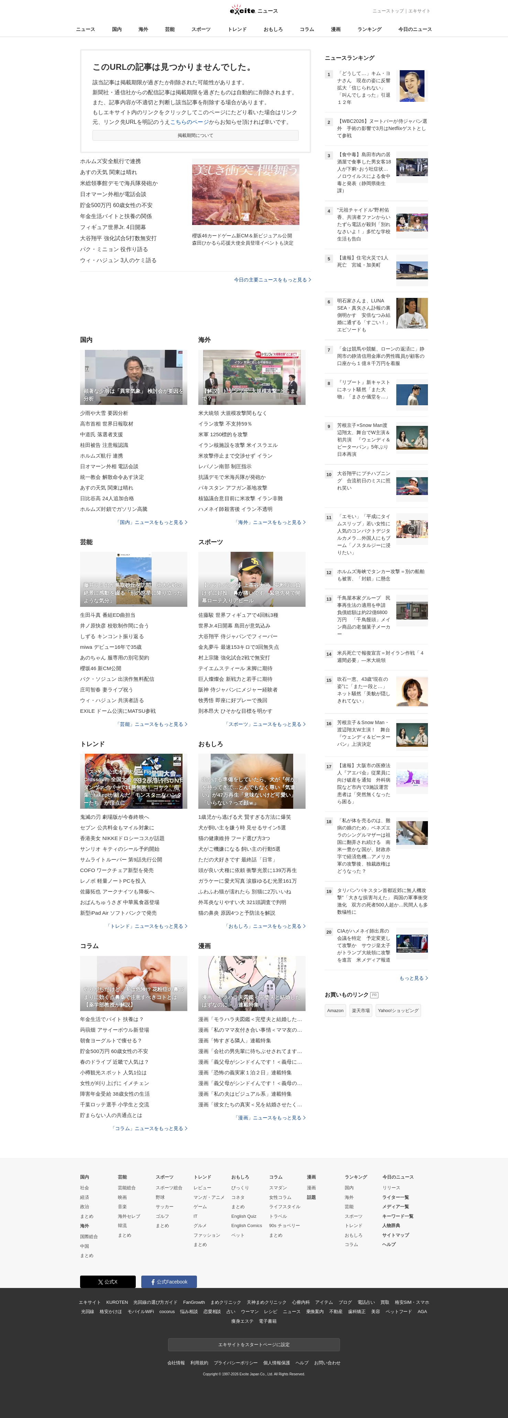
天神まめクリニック (267, 1302)
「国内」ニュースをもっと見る (151, 522)
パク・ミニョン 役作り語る (114, 249)
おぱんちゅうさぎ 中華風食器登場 (119, 902)
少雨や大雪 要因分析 (104, 413)
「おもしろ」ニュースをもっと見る (265, 926)
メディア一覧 (395, 1206)
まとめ (86, 1216)
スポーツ (201, 29)
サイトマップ (395, 1235)
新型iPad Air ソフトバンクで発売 (118, 913)
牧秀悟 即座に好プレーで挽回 (232, 700)
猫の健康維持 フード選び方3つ (234, 838)
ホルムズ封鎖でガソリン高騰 (114, 509)
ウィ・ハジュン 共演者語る (112, 700)
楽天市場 (361, 1010)
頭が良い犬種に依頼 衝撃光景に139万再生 (247, 870)
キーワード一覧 (397, 1216)
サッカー (165, 1206)
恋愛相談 (212, 1311)
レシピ (270, 1311)
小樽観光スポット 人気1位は (113, 1072)
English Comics (246, 1225)
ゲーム (200, 1206)
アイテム (324, 1302)
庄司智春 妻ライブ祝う (107, 689)
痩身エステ (242, 1321)
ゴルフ (162, 1216)
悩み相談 (189, 1311)
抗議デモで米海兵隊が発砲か (232, 477)
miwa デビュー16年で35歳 (111, 647)
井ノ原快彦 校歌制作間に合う (114, 626)
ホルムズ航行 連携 (101, 456)
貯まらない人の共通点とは (111, 1115)
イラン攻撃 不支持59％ (225, 424)
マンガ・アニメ (209, 1197)
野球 (160, 1197)
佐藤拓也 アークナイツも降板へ (117, 891)
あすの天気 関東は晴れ (108, 172)
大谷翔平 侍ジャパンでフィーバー (238, 636)
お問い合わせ (327, 1362)
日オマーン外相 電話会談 (109, 466)
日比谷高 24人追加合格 (107, 498)
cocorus (167, 1311)
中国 (84, 1246)
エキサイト (419, 10)
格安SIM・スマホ (412, 1302)
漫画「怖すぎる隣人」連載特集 (234, 1040)
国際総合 (89, 1236)
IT (196, 1216)
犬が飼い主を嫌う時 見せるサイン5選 (242, 827)
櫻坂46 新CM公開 (100, 668)
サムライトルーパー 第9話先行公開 (121, 859)
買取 (384, 1302)
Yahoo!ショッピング (398, 1010)
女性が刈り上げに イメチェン (114, 1083)
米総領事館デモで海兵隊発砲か (119, 183)
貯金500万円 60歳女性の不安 (116, 205)
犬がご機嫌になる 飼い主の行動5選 (239, 849)
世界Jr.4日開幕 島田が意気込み (234, 626)
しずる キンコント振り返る (112, 636)
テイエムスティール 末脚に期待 (235, 668)
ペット (238, 1235)
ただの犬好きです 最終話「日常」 (238, 859)
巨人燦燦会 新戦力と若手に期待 (235, 679)
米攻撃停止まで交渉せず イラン (235, 456)
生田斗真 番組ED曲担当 (107, 615)
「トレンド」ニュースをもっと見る (146, 926)
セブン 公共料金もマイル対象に (117, 827)
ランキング (369, 29)
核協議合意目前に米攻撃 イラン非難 (240, 498)
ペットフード (399, 1311)
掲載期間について (196, 135)
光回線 (88, 1311)
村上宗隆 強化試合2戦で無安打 (234, 657)
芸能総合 (127, 1187)
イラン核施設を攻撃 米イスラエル (238, 445)
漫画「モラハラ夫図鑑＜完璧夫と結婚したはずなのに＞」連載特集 (252, 1019)
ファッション (207, 1235)
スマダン (278, 1187)
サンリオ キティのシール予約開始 (119, 849)
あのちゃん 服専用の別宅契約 (114, 657)
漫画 (336, 29)
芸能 (170, 29)
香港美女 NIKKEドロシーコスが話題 (122, 838)
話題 (311, 1197)
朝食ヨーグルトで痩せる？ (111, 1040)
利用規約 (199, 1362)
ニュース (85, 29)
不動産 (336, 1311)
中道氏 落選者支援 (101, 434)
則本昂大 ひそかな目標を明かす (235, 711)
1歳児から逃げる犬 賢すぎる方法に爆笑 (244, 817)
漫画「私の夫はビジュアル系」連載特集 (245, 1094)
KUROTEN (117, 1302)
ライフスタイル (284, 1206)
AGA (422, 1311)
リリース (391, 1187)
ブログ (345, 1302)
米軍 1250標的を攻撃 (223, 434)
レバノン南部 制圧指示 (225, 466)
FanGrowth (194, 1302)
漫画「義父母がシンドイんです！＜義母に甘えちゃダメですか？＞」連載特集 (252, 1062)
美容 (375, 1311)
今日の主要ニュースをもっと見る (272, 279)
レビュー (202, 1187)
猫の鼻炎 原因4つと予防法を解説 (236, 913)
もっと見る (413, 978)
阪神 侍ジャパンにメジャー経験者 (238, 689)
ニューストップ (388, 10)
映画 (122, 1197)
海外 (143, 29)
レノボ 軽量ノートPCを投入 (113, 881)
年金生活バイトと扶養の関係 (116, 216)
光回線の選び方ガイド (155, 1302)
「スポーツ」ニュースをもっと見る (265, 724)
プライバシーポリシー (236, 1362)
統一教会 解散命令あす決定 (112, 477)
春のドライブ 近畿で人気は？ (114, 1062)
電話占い (366, 1302)
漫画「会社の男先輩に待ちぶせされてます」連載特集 (252, 1051)
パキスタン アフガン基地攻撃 (232, 488)
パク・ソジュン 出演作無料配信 (117, 679)
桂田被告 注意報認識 (104, 445)
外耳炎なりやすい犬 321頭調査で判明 (242, 902)
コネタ (238, 1197)
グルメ (200, 1225)
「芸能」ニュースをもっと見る (151, 724)
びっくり (240, 1187)
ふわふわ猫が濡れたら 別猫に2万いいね (244, 891)
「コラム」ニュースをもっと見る (148, 1128)
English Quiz (243, 1216)
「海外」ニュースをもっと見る (269, 522)
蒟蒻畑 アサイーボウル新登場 (114, 1030)
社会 (84, 1187)
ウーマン (249, 1311)
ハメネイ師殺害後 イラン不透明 (235, 509)
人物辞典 (391, 1225)
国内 (117, 29)
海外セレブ (129, 1216)
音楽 (122, 1206)
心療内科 (301, 1302)
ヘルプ (389, 1244)
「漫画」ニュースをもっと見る (269, 1117)
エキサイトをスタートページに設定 (254, 1344)
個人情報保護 (276, 1362)
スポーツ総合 (169, 1187)
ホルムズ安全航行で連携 (110, 161)
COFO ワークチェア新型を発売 (117, 870)
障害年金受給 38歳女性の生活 (115, 1094)
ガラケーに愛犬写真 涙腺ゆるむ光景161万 (247, 881)
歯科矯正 (357, 1311)
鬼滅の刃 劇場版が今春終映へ (114, 817)
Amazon (335, 1010)
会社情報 (176, 1362)
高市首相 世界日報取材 (107, 424)
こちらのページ (189, 122)
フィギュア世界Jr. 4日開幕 (113, 227)
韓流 (122, 1225)
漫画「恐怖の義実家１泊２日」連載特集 (245, 1072)
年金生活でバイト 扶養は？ (112, 1019)
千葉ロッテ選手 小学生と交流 (114, 1104)
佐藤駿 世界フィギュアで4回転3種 (238, 615)
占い (231, 1311)
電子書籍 (267, 1321)
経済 (84, 1197)
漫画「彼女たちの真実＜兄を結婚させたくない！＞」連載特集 (252, 1104)
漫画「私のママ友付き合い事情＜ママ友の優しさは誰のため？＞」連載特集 (252, 1030)
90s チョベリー (284, 1225)
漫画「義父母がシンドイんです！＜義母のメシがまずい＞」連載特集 (252, 1083)
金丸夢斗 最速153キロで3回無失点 (238, 647)
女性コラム (280, 1197)
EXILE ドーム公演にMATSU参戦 (118, 711)
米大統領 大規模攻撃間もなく (232, 413)
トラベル (278, 1216)
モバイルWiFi (141, 1311)
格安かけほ (111, 1311)
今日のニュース (415, 29)
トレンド (237, 29)
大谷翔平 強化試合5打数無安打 (118, 238)
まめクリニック (225, 1302)
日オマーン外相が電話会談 (113, 194)
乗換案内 (315, 1311)
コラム (307, 29)
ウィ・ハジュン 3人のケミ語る (118, 260)
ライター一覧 (395, 1197)
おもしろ (273, 29)
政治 (84, 1206)
